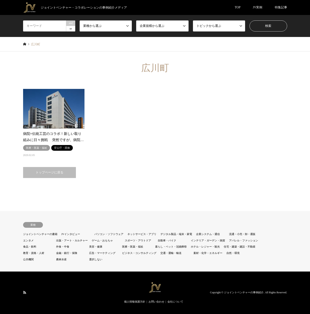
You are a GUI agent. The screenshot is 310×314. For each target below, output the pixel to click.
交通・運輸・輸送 (171, 253)
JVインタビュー (70, 234)
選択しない (95, 259)
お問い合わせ (156, 301)
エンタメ (28, 240)
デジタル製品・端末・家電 (176, 234)
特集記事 (281, 7)
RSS (24, 292)
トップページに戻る (49, 172)
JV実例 (257, 7)
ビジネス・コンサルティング (139, 253)
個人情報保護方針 (134, 301)
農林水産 (61, 259)
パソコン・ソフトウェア (108, 234)
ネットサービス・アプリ (141, 234)
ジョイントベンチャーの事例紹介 (244, 292)
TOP (237, 7)
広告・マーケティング (102, 253)
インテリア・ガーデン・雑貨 (208, 240)
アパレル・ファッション (243, 240)
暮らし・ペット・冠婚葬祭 (171, 246)
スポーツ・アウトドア (138, 240)
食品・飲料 (29, 246)
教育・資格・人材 (33, 253)
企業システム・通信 (208, 234)
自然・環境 (233, 253)
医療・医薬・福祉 (132, 246)
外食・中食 (62, 246)
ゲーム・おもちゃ (102, 240)
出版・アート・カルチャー (72, 240)
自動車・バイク (167, 240)
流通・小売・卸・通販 (242, 234)
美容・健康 (95, 246)
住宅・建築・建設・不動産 (239, 246)
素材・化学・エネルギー (207, 253)
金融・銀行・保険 (66, 253)
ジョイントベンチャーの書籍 (40, 234)
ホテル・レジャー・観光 (205, 246)
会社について (175, 301)
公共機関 (28, 259)
